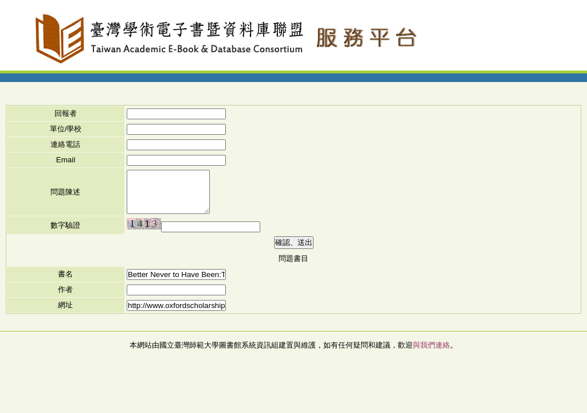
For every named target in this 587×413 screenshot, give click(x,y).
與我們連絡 (431, 345)
